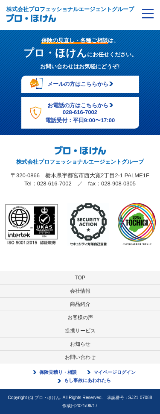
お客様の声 (80, 317)
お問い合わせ (80, 357)
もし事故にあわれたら (87, 380)
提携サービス (80, 331)
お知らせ (80, 344)
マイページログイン (114, 372)
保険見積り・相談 (58, 372)
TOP (80, 278)
